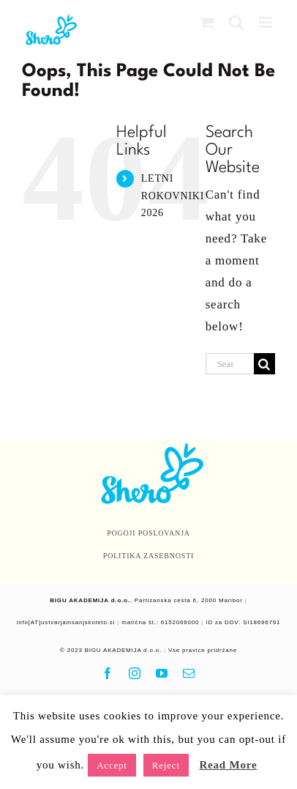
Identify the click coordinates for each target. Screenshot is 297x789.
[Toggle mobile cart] (207, 22)
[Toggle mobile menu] (267, 22)
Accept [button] (112, 765)
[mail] (189, 673)
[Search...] (230, 363)
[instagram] (135, 673)
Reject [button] (166, 765)
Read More (228, 765)
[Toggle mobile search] (236, 22)
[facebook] (108, 673)
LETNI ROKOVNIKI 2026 (173, 196)
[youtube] (162, 673)
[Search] (264, 363)
